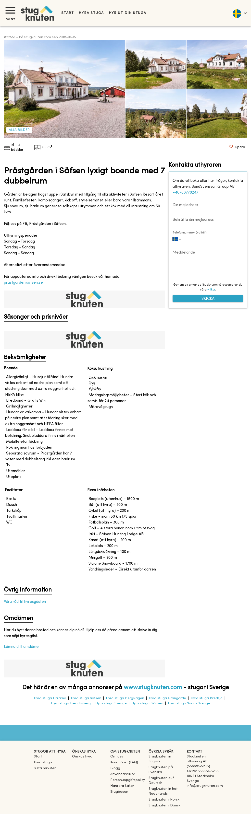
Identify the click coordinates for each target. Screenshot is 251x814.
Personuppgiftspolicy (127, 780)
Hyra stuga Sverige (111, 703)
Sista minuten (45, 768)
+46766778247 (185, 193)
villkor (211, 289)
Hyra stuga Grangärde (167, 698)
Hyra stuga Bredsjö (207, 698)
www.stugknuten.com (153, 687)
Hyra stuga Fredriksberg (71, 703)
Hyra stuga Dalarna (50, 698)
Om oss (116, 756)
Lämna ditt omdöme (21, 647)
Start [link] (67, 13)
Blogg (115, 768)
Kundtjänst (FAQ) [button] (124, 762)
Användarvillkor (122, 774)
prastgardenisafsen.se (23, 283)
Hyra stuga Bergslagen (125, 698)
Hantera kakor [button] (122, 786)
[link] (166, 761)
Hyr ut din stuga (127, 13)
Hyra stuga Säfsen (86, 698)
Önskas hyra (82, 756)
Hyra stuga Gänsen (147, 703)
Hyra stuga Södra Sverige (189, 703)
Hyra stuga (91, 13)
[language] (239, 13)
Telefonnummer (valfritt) (190, 232)
